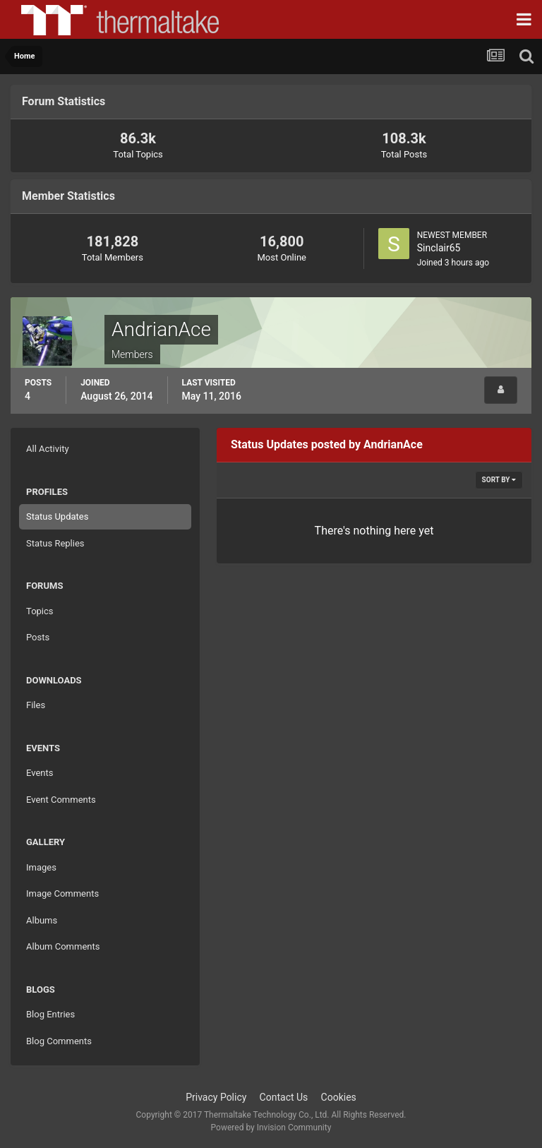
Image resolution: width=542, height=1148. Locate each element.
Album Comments (63, 946)
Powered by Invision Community (271, 1127)
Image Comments (62, 893)
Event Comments (61, 799)
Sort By (499, 480)
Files (35, 705)
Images (41, 867)
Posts (37, 637)
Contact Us (284, 1097)
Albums (41, 920)
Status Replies (55, 543)
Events (39, 772)
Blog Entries (50, 1014)
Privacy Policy (216, 1097)
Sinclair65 (439, 247)
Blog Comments (59, 1041)
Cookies (338, 1097)
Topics (40, 611)
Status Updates (57, 516)
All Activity (47, 448)
